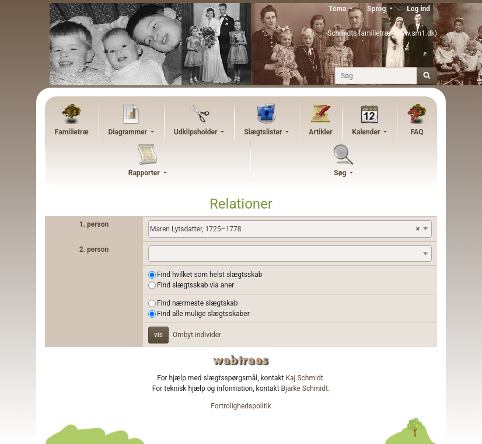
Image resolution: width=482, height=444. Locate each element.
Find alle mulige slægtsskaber (203, 314)
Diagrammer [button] (128, 132)
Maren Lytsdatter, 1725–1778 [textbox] (285, 229)
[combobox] (290, 229)
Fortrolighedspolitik (241, 406)
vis (158, 335)
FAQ (417, 132)
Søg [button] (341, 173)
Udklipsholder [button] (196, 132)
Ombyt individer (197, 335)
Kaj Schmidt (304, 378)
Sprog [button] (377, 9)
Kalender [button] (367, 132)
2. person (94, 249)
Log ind (418, 9)
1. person (94, 224)
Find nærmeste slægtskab (197, 303)
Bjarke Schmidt (304, 388)
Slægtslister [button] (264, 132)
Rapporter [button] (145, 173)
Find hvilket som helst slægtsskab (210, 274)
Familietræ (72, 132)
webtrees (241, 360)
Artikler (320, 132)
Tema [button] (338, 9)
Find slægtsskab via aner (195, 285)
